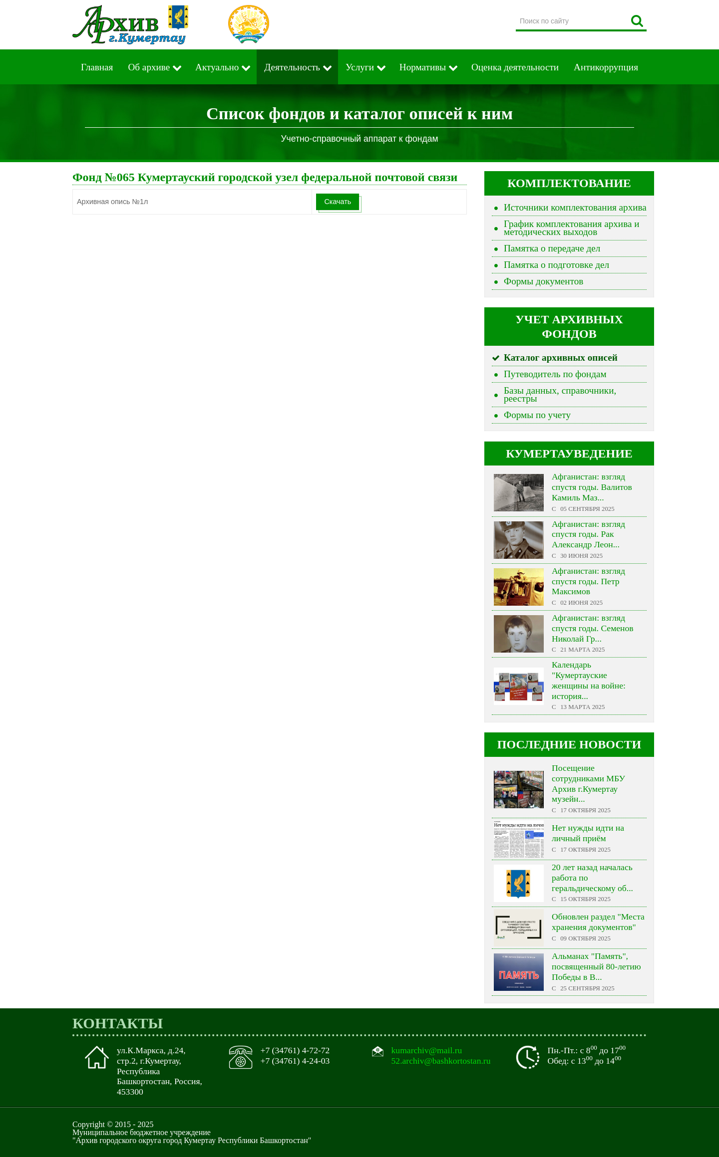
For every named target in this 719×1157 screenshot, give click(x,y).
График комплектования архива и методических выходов (572, 228)
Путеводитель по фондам (555, 374)
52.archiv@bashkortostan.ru (441, 1061)
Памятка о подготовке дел (556, 264)
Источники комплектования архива (575, 207)
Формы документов (543, 281)
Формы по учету (537, 415)
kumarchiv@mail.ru (426, 1050)
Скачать (337, 202)
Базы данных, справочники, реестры (560, 394)
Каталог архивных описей (561, 357)
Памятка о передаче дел (552, 248)
